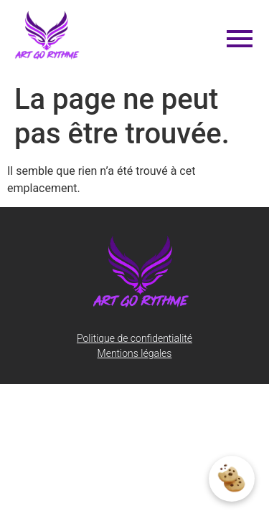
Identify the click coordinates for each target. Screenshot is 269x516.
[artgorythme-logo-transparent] (47, 36)
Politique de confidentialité (134, 338)
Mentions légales (135, 353)
